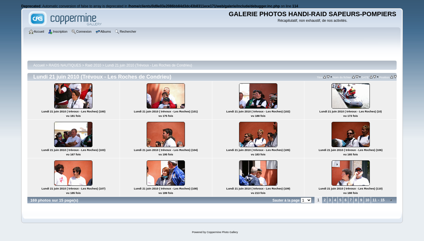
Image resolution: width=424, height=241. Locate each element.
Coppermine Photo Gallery (222, 232)
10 (367, 200)
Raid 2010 (93, 65)
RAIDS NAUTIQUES (65, 65)
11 (374, 200)
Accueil (39, 65)
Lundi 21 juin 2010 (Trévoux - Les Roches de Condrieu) (148, 65)
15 (383, 200)
